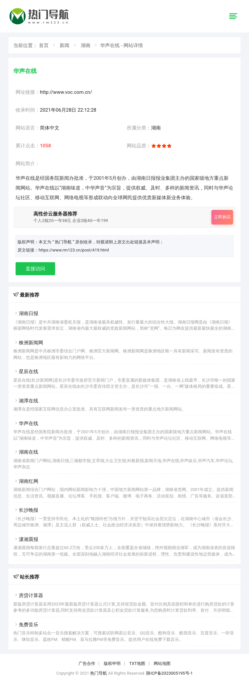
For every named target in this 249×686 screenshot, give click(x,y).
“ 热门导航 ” (63, 241)
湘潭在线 (25, 401)
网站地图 (162, 663)
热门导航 (98, 673)
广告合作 (86, 663)
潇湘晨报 (25, 539)
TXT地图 (137, 663)
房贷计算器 (28, 595)
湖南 (85, 45)
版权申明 (112, 663)
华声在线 (25, 423)
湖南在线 (25, 452)
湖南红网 (25, 481)
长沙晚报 (25, 510)
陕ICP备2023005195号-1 (169, 673)
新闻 (64, 45)
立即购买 (222, 216)
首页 (44, 45)
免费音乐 (25, 625)
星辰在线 (25, 371)
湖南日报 (25, 313)
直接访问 (35, 269)
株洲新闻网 (28, 343)
